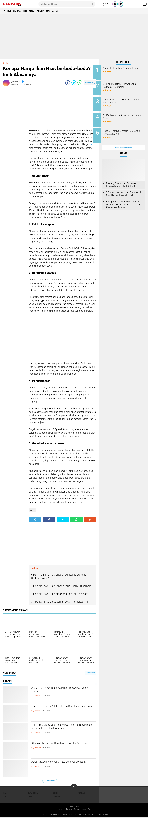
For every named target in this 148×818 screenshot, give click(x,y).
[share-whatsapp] (79, 82)
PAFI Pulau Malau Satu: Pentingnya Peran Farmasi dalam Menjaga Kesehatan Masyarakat (59, 730)
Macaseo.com (74, 807)
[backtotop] (74, 787)
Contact (77, 810)
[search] (66, 4)
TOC (92, 810)
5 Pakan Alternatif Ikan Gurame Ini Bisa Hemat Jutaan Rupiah (123, 187)
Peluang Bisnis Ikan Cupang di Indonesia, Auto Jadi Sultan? (121, 178)
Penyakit (55, 11)
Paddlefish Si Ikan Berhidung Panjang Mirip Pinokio (126, 99)
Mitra (65, 11)
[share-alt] (35, 519)
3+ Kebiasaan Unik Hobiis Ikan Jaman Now (125, 113)
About (85, 810)
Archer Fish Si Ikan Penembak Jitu (127, 70)
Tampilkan (91, 673)
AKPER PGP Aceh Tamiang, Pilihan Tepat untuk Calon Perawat (59, 690)
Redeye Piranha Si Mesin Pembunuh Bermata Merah (125, 128)
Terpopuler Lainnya (123, 141)
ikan (91, 144)
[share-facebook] (67, 82)
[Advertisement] (74, 36)
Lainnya (75, 11)
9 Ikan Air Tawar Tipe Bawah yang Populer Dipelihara (58, 746)
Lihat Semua (50, 781)
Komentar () (90, 82)
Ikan (12, 11)
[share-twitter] (73, 82)
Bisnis (33, 11)
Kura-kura (22, 11)
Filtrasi (43, 11)
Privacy (68, 810)
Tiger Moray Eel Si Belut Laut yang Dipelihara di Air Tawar (59, 709)
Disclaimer (58, 810)
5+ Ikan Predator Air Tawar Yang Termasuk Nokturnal (125, 84)
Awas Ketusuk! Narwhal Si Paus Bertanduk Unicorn (57, 764)
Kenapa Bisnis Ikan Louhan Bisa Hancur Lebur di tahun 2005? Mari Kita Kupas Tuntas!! (123, 197)
